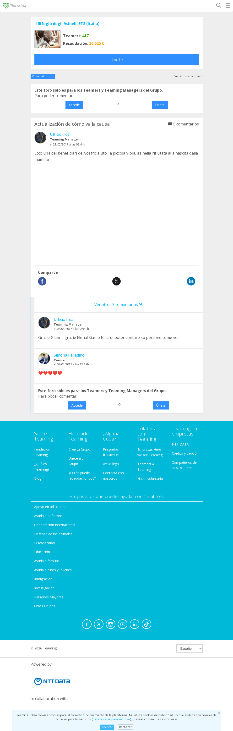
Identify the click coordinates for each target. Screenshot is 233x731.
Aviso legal (111, 463)
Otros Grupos (44, 606)
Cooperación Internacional (54, 525)
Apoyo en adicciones (50, 506)
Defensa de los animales (53, 534)
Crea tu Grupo (79, 449)
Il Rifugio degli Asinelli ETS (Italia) (66, 23)
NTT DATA (180, 444)
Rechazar (125, 727)
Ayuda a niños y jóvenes (53, 570)
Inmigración (43, 579)
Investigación (44, 588)
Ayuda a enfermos (48, 515)
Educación (42, 552)
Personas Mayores (48, 597)
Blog (37, 478)
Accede (74, 105)
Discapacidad (44, 543)
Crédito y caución (185, 453)
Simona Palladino (69, 355)
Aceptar (107, 727)
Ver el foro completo (188, 76)
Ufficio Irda (60, 134)
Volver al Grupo (42, 76)
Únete (116, 59)
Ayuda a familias (47, 561)
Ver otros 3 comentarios (118, 304)
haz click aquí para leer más (111, 719)
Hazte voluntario (150, 478)
